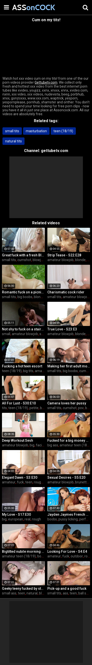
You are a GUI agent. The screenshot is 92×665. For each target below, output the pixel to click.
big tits (28, 371)
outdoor (77, 556)
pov (81, 408)
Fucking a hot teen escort (22, 366)
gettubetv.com (54, 150)
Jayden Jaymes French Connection (68, 514)
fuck (20, 482)
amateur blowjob (60, 260)
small (6, 334)
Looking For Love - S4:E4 (67, 551)
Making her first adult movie (68, 366)
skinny (44, 334)
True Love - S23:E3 (62, 329)
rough (36, 519)
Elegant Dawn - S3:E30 (19, 477)
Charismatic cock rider (65, 292)
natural (32, 593)
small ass (9, 593)
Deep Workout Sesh (17, 440)
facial (40, 445)
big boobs (24, 297)
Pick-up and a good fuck (66, 588)
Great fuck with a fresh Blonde (23, 255)
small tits (12, 131)
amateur (8, 482)
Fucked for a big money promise (68, 440)
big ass (52, 445)
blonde (80, 260)
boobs (52, 519)
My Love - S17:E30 (16, 514)
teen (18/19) (63, 131)
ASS (24, 7)
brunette (82, 482)
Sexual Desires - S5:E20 (66, 477)
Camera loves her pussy (66, 403)
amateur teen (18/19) (19, 556)
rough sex (41, 482)
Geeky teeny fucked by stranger (23, 588)
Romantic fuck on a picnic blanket (23, 292)
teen (28, 482)
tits (4, 408)
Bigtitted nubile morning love (23, 551)
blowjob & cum (44, 260)
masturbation (36, 131)
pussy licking (68, 519)
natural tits (13, 141)
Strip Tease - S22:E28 (64, 255)
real (27, 519)
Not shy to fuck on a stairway (23, 329)
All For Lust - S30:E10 (19, 403)
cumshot (24, 260)
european (15, 519)
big (32, 445)
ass (65, 593)
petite (34, 408)
